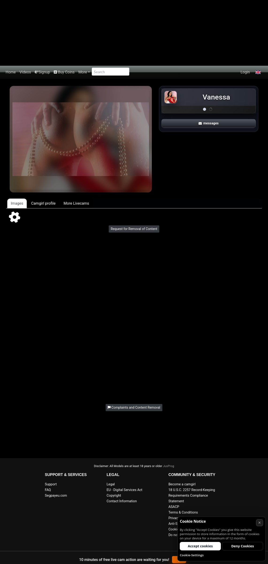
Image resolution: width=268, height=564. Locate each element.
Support (51, 484)
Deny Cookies (242, 546)
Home (11, 72)
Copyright (114, 496)
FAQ (48, 490)
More (82, 72)
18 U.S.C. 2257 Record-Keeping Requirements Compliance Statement (191, 495)
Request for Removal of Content (134, 229)
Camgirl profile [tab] (43, 203)
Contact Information (122, 501)
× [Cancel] (259, 522)
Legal (111, 484)
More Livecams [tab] (76, 203)
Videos (25, 72)
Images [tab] (17, 203)
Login (245, 72)
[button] (258, 72)
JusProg (168, 466)
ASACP (173, 507)
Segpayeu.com (56, 496)
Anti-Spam (176, 524)
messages (209, 123)
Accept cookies (200, 546)
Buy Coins (64, 72)
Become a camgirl (182, 484)
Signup (42, 72)
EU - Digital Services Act (124, 490)
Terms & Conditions (183, 512)
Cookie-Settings (192, 555)
